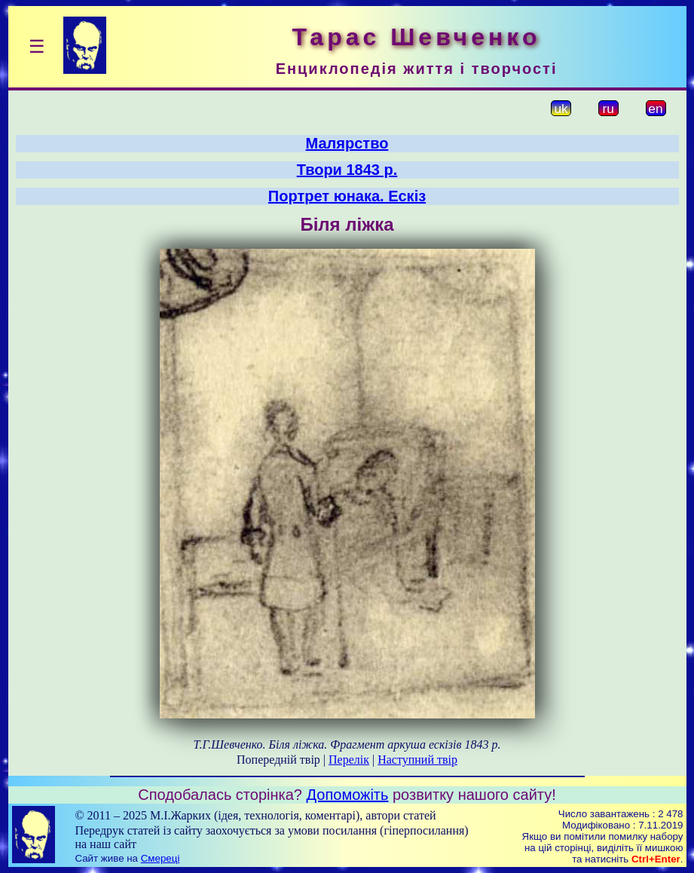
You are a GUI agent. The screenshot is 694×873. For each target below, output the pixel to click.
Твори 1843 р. (347, 169)
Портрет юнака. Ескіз (347, 196)
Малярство (347, 143)
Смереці (160, 858)
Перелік (349, 759)
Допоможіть (348, 794)
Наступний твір (417, 759)
